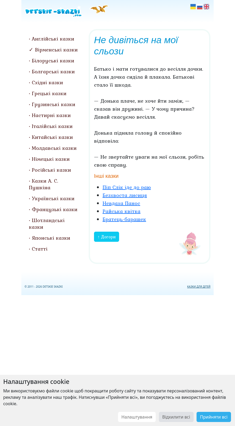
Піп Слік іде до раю (127, 187)
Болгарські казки (53, 71)
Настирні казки (51, 115)
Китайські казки (52, 137)
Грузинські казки (53, 104)
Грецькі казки (49, 93)
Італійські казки (52, 126)
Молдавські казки (54, 148)
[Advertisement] (117, 359)
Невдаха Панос (121, 203)
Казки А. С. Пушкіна (43, 184)
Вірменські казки (56, 50)
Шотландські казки (47, 223)
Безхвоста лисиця (125, 195)
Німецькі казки (51, 159)
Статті (40, 249)
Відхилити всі (176, 417)
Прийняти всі (214, 417)
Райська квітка (121, 211)
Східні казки (47, 82)
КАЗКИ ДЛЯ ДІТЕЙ (198, 286)
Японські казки (51, 238)
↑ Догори (106, 237)
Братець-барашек (124, 219)
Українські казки (53, 198)
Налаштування (137, 417)
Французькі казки (54, 209)
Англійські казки (53, 39)
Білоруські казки (53, 61)
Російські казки (51, 170)
